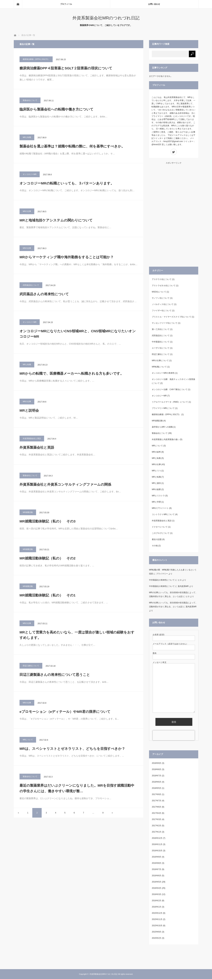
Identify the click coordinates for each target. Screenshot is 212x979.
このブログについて (161, 533)
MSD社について (159, 292)
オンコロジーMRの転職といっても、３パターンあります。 (67, 183)
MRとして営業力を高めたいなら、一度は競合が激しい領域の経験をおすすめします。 (77, 635)
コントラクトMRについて (163, 514)
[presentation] (174, 735)
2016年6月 (156, 875)
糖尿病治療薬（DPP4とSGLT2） (36, 59)
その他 (155, 545)
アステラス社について (162, 279)
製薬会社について (30, 100)
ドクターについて (160, 527)
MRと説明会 (29, 410)
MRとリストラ (158, 496)
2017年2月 (156, 825)
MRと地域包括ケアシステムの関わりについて (58, 220)
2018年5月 (156, 788)
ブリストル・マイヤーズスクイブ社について (171, 317)
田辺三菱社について (31, 666)
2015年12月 (157, 913)
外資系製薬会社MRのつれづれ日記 (106, 18)
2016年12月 (157, 838)
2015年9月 (156, 932)
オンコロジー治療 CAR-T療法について (169, 389)
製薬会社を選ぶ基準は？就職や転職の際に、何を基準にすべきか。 (72, 146)
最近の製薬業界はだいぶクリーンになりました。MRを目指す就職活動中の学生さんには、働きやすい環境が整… (77, 788)
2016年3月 (156, 894)
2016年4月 (156, 888)
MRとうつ (156, 471)
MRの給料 (156, 452)
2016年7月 (156, 869)
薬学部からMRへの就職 (162, 427)
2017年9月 (156, 794)
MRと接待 (156, 483)
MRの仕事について (160, 360)
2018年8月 (156, 769)
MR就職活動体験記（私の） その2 (47, 558)
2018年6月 (156, 782)
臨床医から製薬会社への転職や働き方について (56, 109)
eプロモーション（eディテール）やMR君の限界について (65, 711)
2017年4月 (156, 813)
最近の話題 (157, 539)
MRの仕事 (27, 211)
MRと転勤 (156, 458)
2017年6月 (156, 807)
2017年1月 (156, 832)
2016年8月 (156, 863)
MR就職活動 (28, 512)
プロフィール (66, 4)
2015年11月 (157, 919)
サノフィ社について (161, 298)
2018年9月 (156, 763)
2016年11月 (157, 844)
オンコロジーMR (29, 174)
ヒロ (180, 580)
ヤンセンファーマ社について (164, 323)
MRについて (28, 740)
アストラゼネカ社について (163, 285)
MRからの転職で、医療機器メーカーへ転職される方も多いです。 (72, 373)
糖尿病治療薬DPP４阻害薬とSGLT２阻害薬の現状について (66, 68)
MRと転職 (27, 137)
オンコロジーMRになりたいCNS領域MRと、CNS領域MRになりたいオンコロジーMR (78, 333)
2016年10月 (157, 850)
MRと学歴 (156, 502)
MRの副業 (156, 489)
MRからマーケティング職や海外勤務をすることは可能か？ (67, 257)
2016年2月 (156, 900)
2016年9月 (156, 857)
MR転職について (159, 367)
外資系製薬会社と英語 (32, 438)
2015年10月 (157, 925)
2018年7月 (156, 775)
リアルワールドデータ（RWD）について (170, 402)
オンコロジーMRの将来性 (163, 373)
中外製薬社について (161, 342)
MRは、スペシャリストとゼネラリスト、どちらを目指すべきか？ (72, 748)
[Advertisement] (173, 213)
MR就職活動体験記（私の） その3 (47, 521)
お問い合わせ (154, 4)
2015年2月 (156, 938)
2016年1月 (156, 907)
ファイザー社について (162, 310)
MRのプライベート (160, 508)
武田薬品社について (31, 285)
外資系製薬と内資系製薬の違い (165, 439)
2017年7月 (156, 800)
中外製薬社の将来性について (162, 580)
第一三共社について (161, 329)
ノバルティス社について (162, 304)
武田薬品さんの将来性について (44, 294)
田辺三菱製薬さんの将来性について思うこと (55, 675)
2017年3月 (156, 819)
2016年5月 (156, 882)
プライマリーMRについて (163, 408)
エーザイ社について (161, 348)
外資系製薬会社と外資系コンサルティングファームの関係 (65, 484)
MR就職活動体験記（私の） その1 (47, 595)
